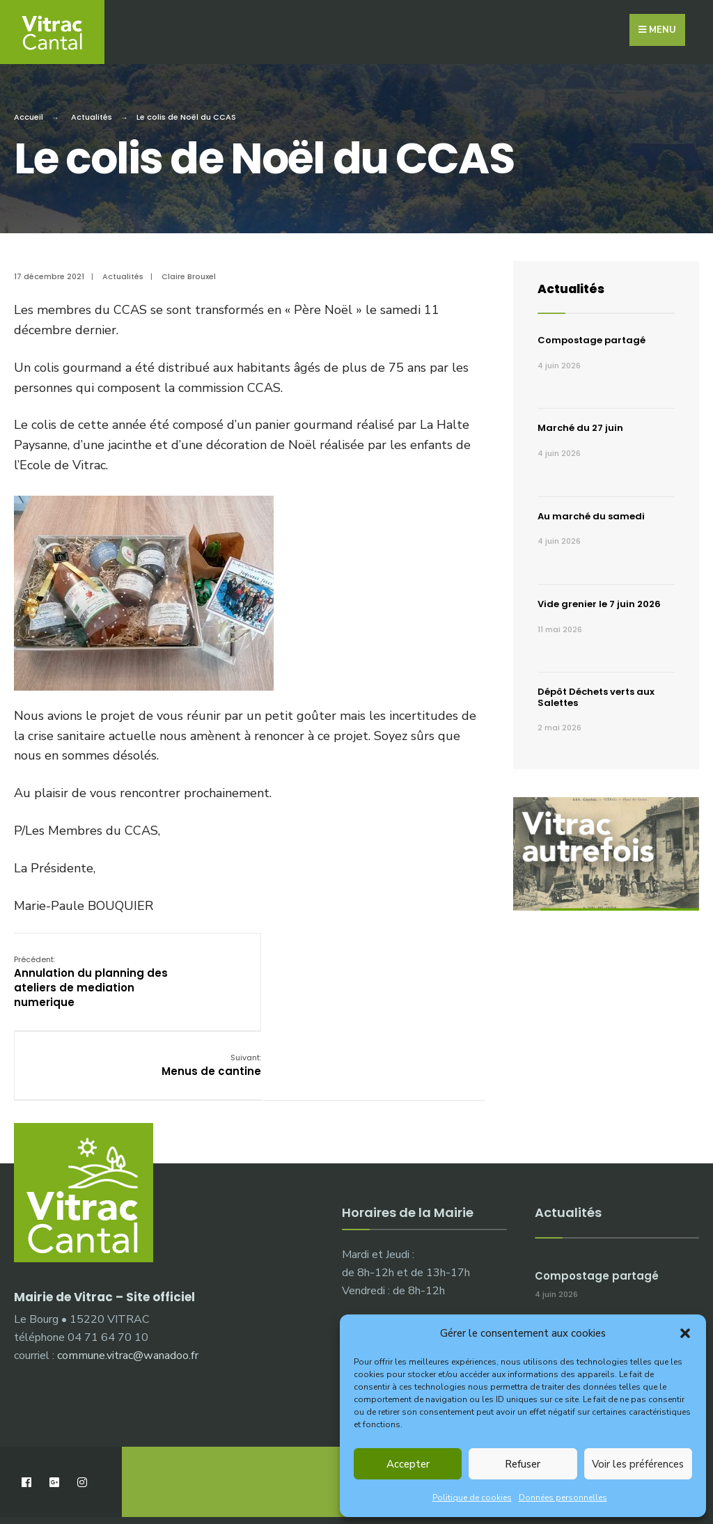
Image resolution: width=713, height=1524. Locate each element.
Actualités (91, 112)
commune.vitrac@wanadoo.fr (127, 1280)
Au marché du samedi (591, 512)
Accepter (408, 1464)
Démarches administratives (149, 1474)
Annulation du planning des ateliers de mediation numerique (91, 977)
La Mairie (50, 1474)
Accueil (28, 112)
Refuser (522, 1464)
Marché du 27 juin (580, 423)
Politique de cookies (472, 1497)
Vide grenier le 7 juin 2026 (599, 599)
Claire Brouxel (189, 272)
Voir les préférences (638, 1464)
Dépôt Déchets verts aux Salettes (596, 693)
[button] (685, 1333)
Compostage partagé (591, 336)
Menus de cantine (435, 962)
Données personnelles (563, 1497)
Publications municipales (283, 1474)
